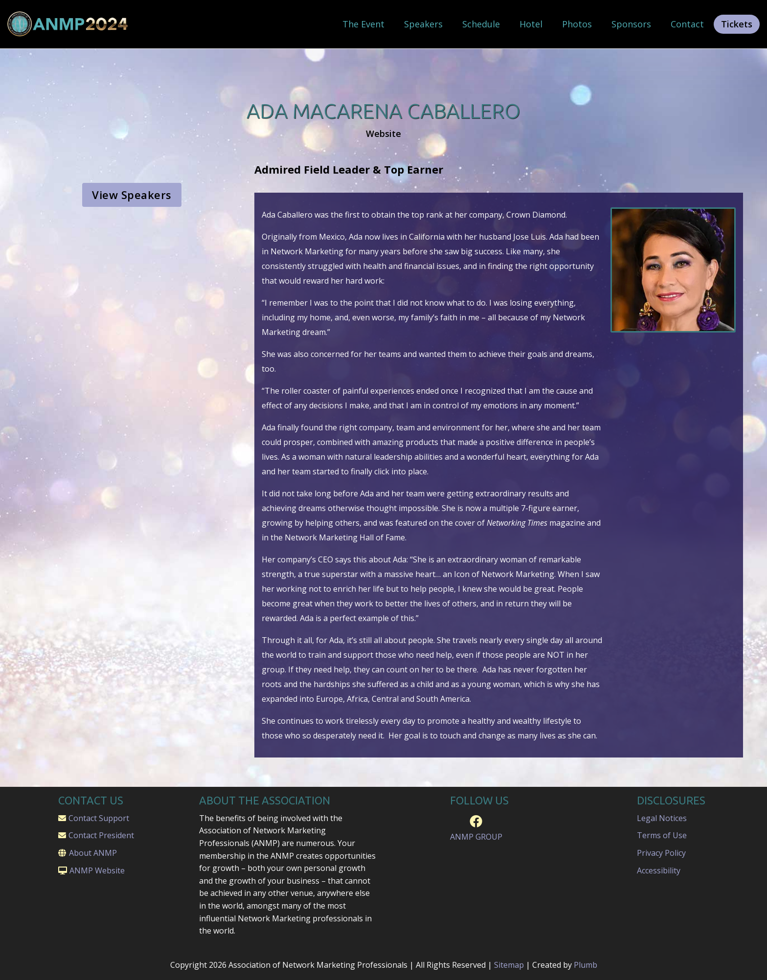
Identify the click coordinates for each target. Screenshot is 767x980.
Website (383, 133)
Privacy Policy (661, 852)
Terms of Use (662, 835)
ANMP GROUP (476, 837)
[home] (68, 24)
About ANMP (93, 852)
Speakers (423, 24)
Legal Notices (662, 818)
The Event (363, 24)
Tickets (736, 24)
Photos (577, 24)
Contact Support (98, 818)
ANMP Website (97, 870)
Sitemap (509, 964)
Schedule (481, 24)
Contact (687, 24)
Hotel (530, 24)
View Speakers (132, 194)
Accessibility (658, 870)
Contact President (101, 835)
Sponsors (631, 24)
